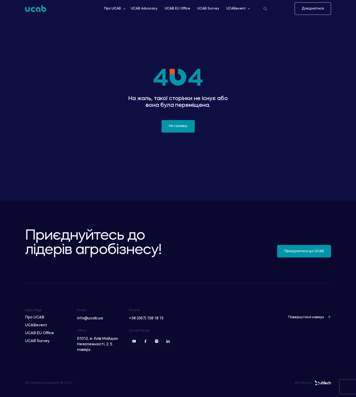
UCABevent (238, 8)
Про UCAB (115, 8)
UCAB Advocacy (144, 8)
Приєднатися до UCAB (304, 251)
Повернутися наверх (309, 317)
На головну (178, 126)
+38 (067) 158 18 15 (146, 318)
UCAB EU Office (177, 8)
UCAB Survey (208, 8)
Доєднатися (313, 8)
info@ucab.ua (90, 318)
